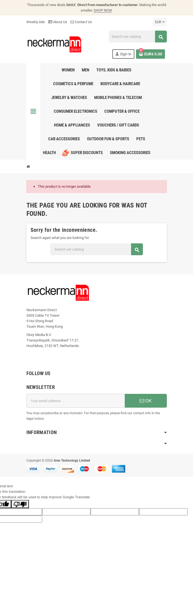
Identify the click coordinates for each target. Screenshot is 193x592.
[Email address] (75, 401)
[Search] (138, 36)
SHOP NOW (103, 10)
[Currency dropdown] (160, 22)
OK (146, 400)
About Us (57, 22)
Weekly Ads (35, 22)
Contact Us (81, 22)
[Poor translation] (20, 504)
